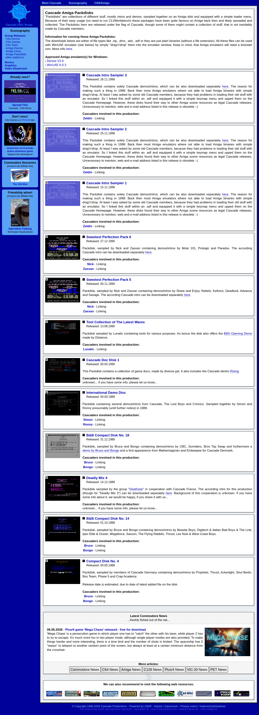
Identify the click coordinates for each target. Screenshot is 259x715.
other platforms (15, 57)
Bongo (88, 467)
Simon (88, 419)
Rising (234, 371)
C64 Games (13, 41)
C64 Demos (13, 38)
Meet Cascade (51, 3)
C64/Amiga (101, 3)
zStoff (147, 706)
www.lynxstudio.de (189, 709)
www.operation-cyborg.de (118, 709)
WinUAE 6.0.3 (56, 65)
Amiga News (131, 669)
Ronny (88, 424)
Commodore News (84, 669)
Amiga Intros (13, 51)
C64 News (110, 669)
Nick (90, 264)
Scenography (78, 3)
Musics (9, 62)
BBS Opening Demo (238, 333)
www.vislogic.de (209, 709)
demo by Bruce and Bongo (101, 450)
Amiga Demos (14, 48)
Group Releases (15, 35)
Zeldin (87, 118)
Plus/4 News (174, 669)
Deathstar (136, 489)
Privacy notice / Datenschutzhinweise (202, 706)
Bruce (88, 462)
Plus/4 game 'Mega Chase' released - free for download (105, 629)
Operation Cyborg (20, 228)
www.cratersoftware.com (164, 709)
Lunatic (88, 349)
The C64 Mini (20, 184)
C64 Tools (12, 44)
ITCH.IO (25, 120)
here (69, 49)
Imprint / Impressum (166, 706)
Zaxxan (88, 269)
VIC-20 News (197, 669)
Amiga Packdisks (16, 54)
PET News (218, 669)
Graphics (11, 65)
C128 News (153, 669)
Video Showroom (16, 68)
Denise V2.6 (55, 61)
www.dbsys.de (141, 709)
